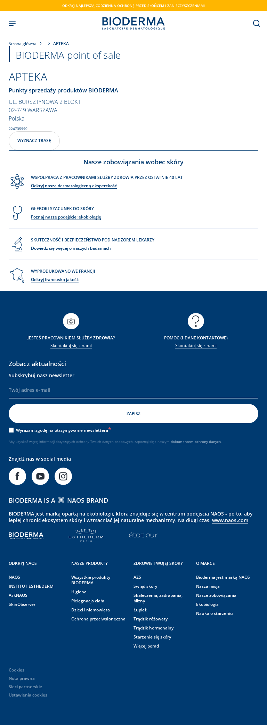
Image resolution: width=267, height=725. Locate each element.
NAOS (14, 576)
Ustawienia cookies (28, 694)
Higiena (79, 591)
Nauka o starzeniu (214, 612)
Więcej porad (146, 645)
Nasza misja (208, 585)
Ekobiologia (207, 603)
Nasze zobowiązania (216, 594)
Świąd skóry (145, 585)
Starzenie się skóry (152, 636)
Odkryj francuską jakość (55, 278)
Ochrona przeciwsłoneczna (98, 618)
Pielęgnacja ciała (87, 600)
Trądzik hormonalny (153, 627)
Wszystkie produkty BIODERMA (90, 579)
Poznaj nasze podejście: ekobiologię (66, 216)
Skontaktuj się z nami (70, 344)
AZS (137, 576)
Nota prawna (22, 677)
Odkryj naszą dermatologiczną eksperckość (74, 185)
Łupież (140, 609)
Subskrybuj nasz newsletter (41, 374)
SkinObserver (22, 603)
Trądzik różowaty (151, 618)
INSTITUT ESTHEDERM (31, 585)
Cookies (16, 669)
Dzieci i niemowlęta (90, 609)
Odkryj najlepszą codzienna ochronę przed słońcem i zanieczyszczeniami (133, 5)
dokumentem (183, 440)
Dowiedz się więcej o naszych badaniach (71, 247)
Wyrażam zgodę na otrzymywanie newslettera (63, 429)
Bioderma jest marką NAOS (223, 576)
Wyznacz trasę (34, 139)
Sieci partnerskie (25, 686)
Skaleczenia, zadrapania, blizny (158, 597)
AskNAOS (18, 594)
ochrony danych (208, 440)
